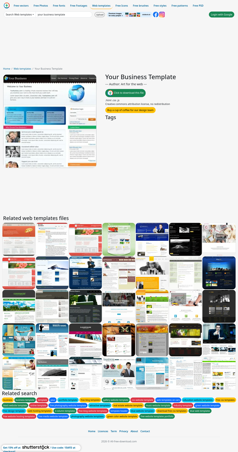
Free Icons (121, 5)
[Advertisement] (119, 43)
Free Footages (78, 5)
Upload (99, 14)
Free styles (160, 5)
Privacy (123, 431)
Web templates (101, 5)
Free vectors (21, 5)
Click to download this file (125, 93)
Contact (145, 431)
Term (114, 431)
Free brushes (141, 5)
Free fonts (59, 5)
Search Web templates (19, 14)
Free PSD (198, 5)
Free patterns (179, 5)
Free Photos (40, 5)
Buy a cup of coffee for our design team (130, 110)
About (134, 431)
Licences (103, 431)
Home (6, 68)
